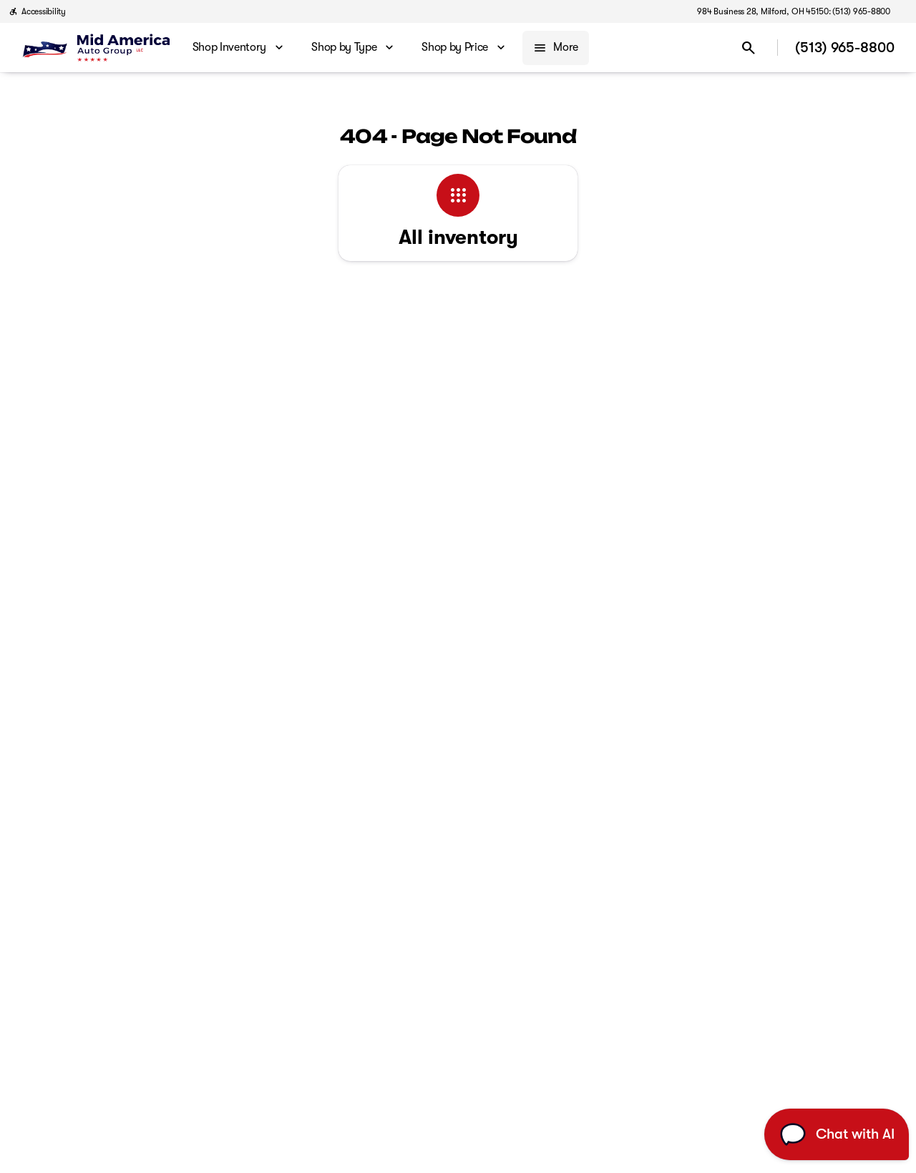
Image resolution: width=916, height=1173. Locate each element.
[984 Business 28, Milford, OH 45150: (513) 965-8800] (793, 11)
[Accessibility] (37, 11)
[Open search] (748, 47)
